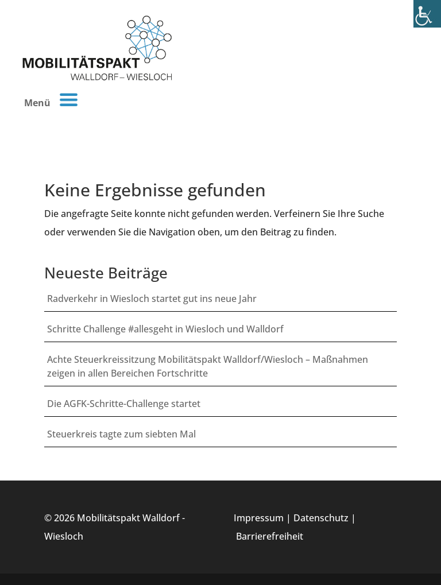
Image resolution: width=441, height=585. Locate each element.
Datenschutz (321, 518)
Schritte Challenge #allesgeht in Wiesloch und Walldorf (165, 329)
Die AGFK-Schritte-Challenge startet (123, 403)
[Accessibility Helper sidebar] (427, 14)
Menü (51, 99)
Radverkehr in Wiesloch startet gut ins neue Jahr (152, 298)
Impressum (259, 518)
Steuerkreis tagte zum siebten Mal (121, 434)
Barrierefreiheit (269, 536)
